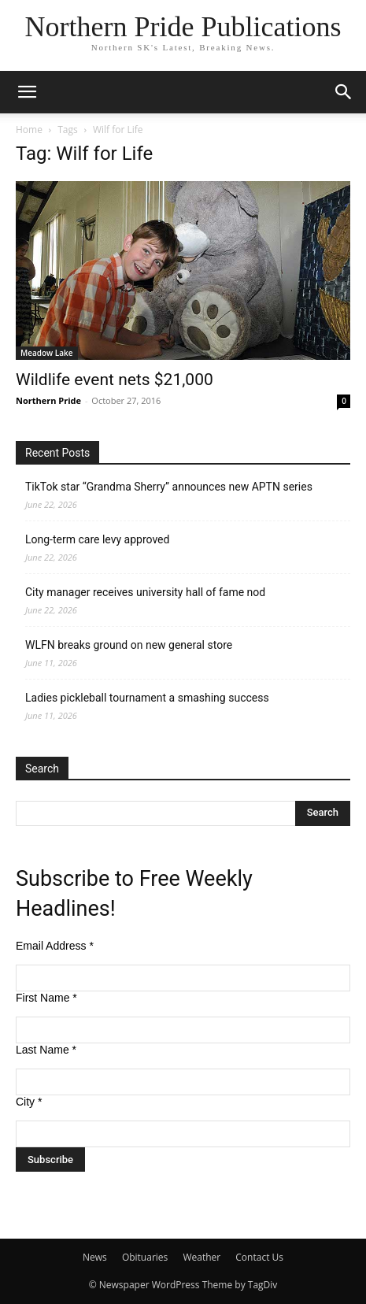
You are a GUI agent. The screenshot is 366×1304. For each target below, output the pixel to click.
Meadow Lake (46, 352)
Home (29, 129)
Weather (201, 1257)
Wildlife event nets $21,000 (114, 379)
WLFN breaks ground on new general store (128, 645)
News (95, 1257)
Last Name (46, 1049)
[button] (27, 92)
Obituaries (145, 1257)
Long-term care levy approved (97, 539)
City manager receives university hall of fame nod (145, 592)
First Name (46, 997)
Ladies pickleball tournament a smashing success (147, 697)
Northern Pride (48, 400)
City (29, 1101)
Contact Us (259, 1257)
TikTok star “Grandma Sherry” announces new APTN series (168, 486)
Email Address (55, 945)
